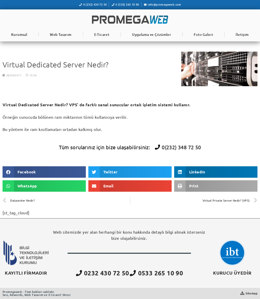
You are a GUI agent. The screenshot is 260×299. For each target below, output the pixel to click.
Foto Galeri (203, 34)
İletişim (242, 34)
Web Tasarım (60, 34)
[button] (44, 172)
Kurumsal (19, 34)
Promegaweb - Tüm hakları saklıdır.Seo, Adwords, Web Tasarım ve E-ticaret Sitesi (36, 293)
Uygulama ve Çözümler (151, 34)
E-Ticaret (102, 34)
